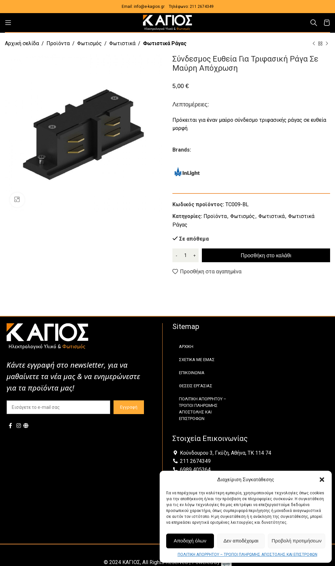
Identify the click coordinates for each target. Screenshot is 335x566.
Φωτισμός (89, 43)
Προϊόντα (58, 43)
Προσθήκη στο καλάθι (266, 255)
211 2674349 (202, 6)
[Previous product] (313, 44)
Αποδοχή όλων (190, 540)
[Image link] (47, 336)
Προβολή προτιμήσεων (297, 540)
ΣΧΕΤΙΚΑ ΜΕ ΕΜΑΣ (197, 359)
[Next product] (327, 44)
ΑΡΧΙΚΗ (186, 346)
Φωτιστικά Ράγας (164, 43)
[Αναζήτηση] (313, 22)
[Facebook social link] (10, 426)
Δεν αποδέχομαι (240, 540)
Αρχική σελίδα (22, 43)
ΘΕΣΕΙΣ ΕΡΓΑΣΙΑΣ (195, 385)
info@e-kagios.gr (149, 6)
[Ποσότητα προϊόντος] (185, 255)
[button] (322, 479)
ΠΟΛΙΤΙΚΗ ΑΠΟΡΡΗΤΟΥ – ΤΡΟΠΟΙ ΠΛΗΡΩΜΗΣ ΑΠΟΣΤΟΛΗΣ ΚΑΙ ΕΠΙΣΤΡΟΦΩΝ (247, 554)
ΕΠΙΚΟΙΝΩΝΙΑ (191, 372)
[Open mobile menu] (8, 22)
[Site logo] (167, 22)
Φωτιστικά (122, 43)
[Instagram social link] (18, 426)
